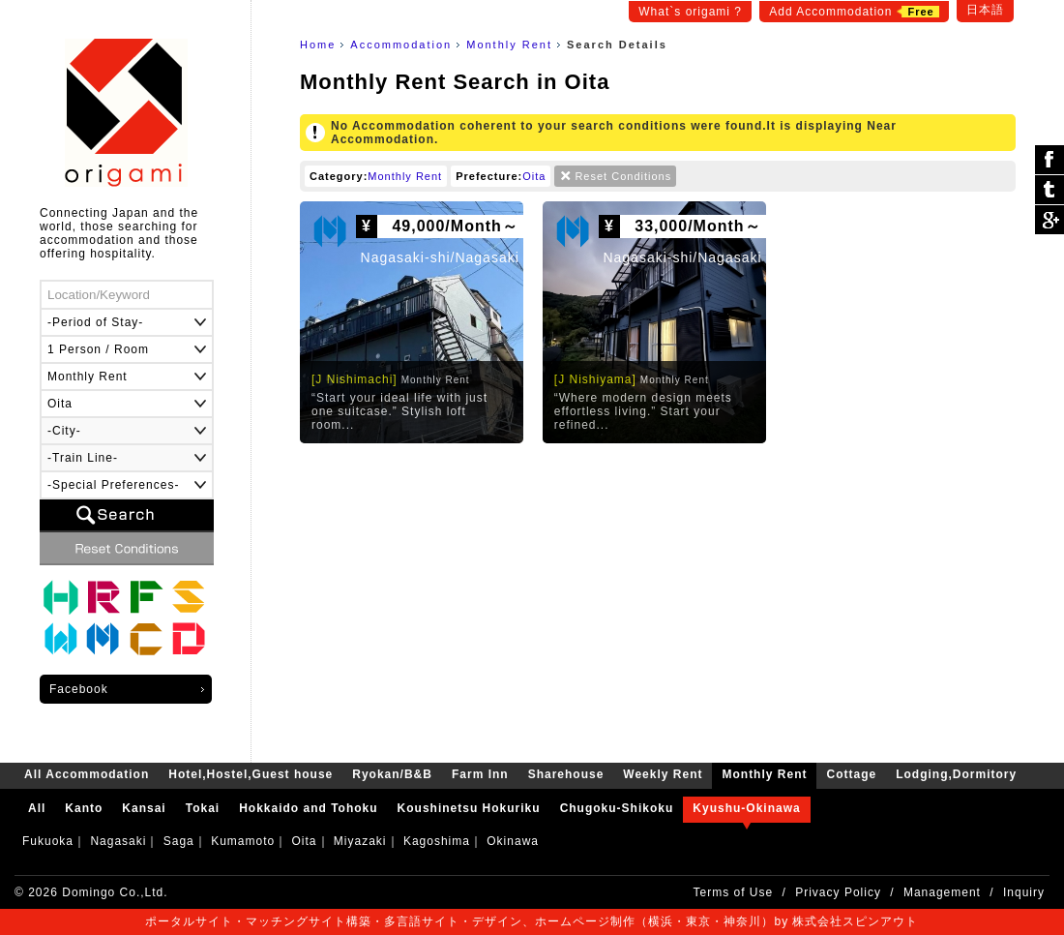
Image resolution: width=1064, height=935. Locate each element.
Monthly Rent (509, 44)
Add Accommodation (853, 11)
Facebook (78, 689)
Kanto (84, 808)
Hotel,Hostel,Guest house (61, 597)
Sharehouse (188, 597)
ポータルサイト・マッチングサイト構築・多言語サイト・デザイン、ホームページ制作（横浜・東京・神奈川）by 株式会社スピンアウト (531, 921)
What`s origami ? (690, 11)
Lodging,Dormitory (188, 639)
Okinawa (513, 841)
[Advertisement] (658, 598)
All (36, 808)
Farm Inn (146, 597)
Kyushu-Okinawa (746, 808)
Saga (178, 841)
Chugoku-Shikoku (617, 808)
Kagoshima (436, 841)
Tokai (203, 808)
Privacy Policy (838, 892)
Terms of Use (734, 892)
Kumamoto (243, 841)
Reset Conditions (623, 176)
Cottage (146, 639)
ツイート (1049, 190)
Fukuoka (48, 841)
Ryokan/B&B (103, 597)
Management (942, 892)
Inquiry (1024, 892)
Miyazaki (360, 841)
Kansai (143, 808)
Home (318, 44)
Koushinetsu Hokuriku (469, 808)
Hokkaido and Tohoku (308, 808)
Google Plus (1049, 219)
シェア (1049, 160)
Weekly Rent (61, 639)
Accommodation (401, 44)
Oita (534, 176)
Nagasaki (118, 841)
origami (126, 113)
